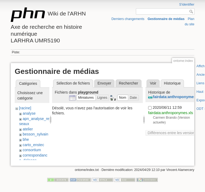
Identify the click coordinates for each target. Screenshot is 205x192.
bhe (26, 139)
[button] (86, 98)
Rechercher (128, 83)
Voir (153, 83)
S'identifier (186, 4)
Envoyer (104, 83)
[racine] (25, 108)
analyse (29, 113)
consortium (32, 150)
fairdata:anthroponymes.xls (177, 97)
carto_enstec (33, 145)
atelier (28, 129)
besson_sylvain (35, 134)
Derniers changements (128, 19)
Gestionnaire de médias (166, 19)
